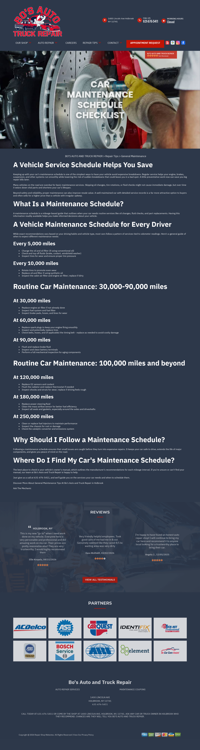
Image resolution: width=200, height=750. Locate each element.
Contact (113, 42)
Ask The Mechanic (22, 488)
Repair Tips (90, 42)
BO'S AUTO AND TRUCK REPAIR (84, 156)
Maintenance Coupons (132, 699)
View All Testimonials (100, 589)
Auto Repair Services (67, 699)
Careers (71, 42)
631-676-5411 (150, 21)
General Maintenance (133, 156)
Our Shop (22, 42)
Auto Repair (46, 42)
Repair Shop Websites (44, 744)
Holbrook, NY (42, 538)
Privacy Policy (88, 744)
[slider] (152, 56)
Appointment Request (145, 42)
